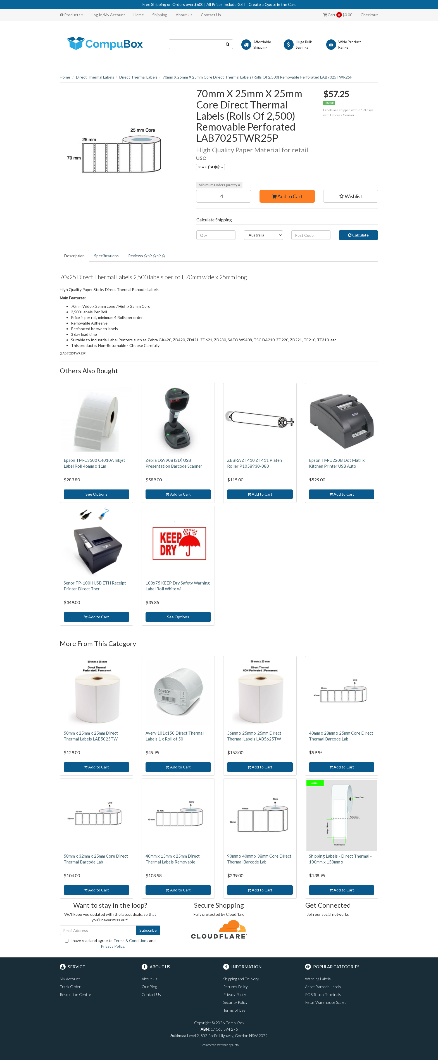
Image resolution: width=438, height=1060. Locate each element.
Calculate (358, 235)
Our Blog (149, 986)
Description (74, 255)
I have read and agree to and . (110, 943)
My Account (70, 978)
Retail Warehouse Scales (325, 1002)
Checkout (369, 14)
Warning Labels (318, 978)
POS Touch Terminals (323, 994)
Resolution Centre (75, 994)
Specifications (106, 255)
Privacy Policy (112, 946)
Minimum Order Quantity (219, 185)
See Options (96, 494)
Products (71, 14)
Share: (210, 167)
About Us (184, 14)
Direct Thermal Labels (95, 77)
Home (139, 14)
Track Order (70, 986)
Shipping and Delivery (241, 978)
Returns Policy (235, 986)
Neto (235, 1045)
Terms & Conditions (130, 940)
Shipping (159, 14)
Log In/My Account (108, 14)
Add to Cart (287, 196)
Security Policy (235, 1002)
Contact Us (211, 14)
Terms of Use (234, 1010)
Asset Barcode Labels (323, 986)
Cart (337, 15)
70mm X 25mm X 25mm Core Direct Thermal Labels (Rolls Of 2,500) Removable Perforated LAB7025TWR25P (258, 77)
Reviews (146, 255)
